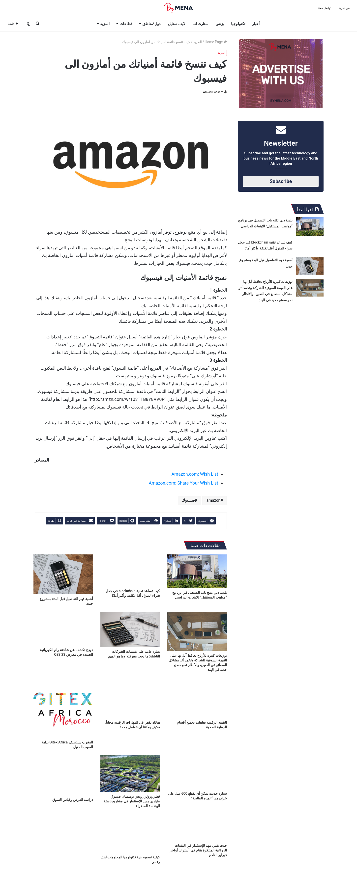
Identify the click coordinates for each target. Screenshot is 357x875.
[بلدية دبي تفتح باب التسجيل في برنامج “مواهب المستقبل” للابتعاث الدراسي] (197, 571)
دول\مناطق (151, 24)
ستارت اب (200, 24)
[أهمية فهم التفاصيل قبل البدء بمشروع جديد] (63, 574)
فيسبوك (188, 500)
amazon (214, 500)
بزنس (219, 24)
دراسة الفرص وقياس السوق (72, 800)
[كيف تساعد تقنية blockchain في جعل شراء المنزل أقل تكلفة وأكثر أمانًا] (130, 570)
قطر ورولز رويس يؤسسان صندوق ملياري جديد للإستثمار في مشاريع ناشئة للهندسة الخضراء (132, 801)
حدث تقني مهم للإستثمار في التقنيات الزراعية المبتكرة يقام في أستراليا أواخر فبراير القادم (198, 850)
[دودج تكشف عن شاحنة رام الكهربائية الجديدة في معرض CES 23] (63, 628)
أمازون (156, 232)
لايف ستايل (176, 24)
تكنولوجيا (238, 24)
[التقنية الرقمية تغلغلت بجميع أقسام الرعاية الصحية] (197, 698)
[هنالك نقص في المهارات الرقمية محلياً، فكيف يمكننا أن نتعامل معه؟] (130, 698)
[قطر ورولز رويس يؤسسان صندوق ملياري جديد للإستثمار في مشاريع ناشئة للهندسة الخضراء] (130, 773)
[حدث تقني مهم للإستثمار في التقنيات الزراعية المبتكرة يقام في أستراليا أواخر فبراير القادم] (197, 827)
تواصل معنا (324, 8)
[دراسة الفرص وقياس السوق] (63, 775)
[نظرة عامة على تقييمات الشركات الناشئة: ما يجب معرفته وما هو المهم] (130, 629)
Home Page (216, 42)
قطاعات (125, 24)
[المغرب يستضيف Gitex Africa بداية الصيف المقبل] (63, 708)
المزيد (105, 24)
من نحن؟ (344, 8)
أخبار (256, 24)
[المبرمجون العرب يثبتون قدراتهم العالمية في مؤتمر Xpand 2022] (63, 831)
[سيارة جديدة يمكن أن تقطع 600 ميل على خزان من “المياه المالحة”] (197, 772)
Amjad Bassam (213, 92)
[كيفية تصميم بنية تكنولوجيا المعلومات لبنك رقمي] (130, 831)
